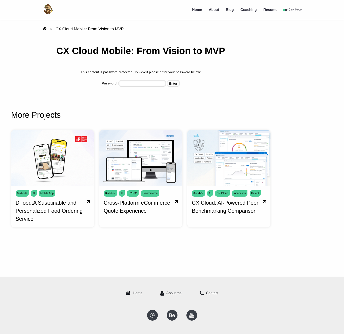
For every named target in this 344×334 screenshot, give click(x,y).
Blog (230, 10)
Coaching (249, 10)
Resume (270, 10)
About (214, 10)
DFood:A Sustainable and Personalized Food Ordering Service (49, 211)
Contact (209, 293)
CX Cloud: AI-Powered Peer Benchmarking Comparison (225, 207)
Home (197, 10)
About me (170, 293)
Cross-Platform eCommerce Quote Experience (137, 207)
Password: (134, 83)
